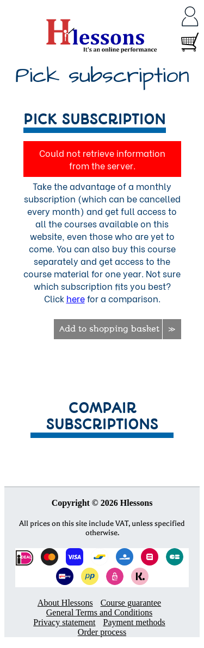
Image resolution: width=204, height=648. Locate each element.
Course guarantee (131, 602)
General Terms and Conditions (99, 612)
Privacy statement (64, 622)
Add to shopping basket (109, 329)
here (75, 298)
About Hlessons (65, 602)
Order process (102, 632)
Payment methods (134, 622)
